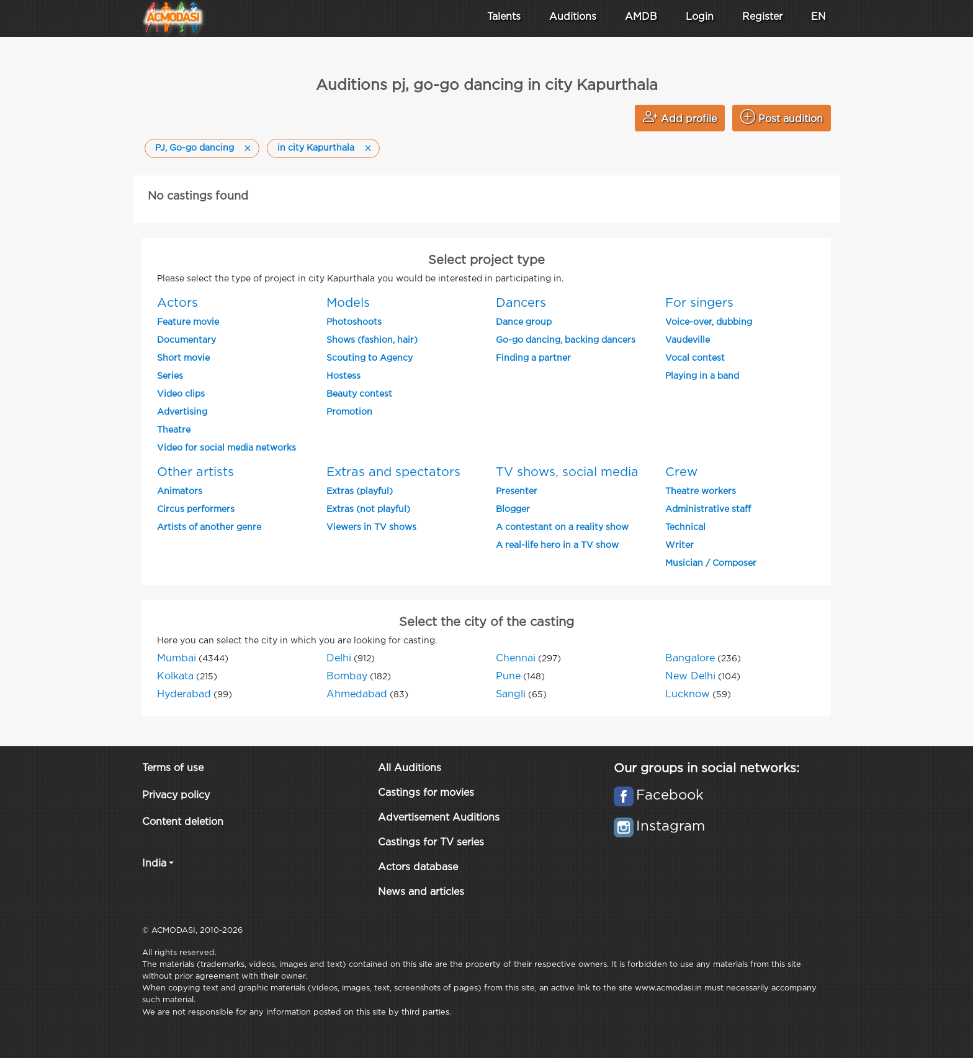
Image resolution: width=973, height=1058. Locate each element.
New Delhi (690, 676)
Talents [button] (504, 17)
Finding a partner (533, 358)
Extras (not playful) (368, 509)
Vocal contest (695, 358)
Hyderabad (184, 694)
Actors (177, 303)
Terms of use (173, 768)
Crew (681, 472)
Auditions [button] (572, 17)
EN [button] (818, 17)
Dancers (521, 303)
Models (348, 303)
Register (762, 17)
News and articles (421, 892)
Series (170, 376)
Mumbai (176, 658)
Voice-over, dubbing (708, 322)
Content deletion (182, 822)
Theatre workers (700, 491)
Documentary (186, 340)
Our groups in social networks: (706, 768)
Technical (685, 527)
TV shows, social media (567, 472)
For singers (699, 303)
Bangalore (690, 658)
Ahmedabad (356, 694)
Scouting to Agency (369, 358)
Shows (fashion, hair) (372, 340)
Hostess (343, 376)
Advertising (182, 412)
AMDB (641, 17)
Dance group (524, 322)
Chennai (516, 658)
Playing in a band (702, 376)
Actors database (418, 867)
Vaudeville (687, 340)
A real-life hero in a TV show (557, 545)
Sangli (511, 694)
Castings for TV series (431, 842)
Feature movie (188, 322)
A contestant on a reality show (562, 527)
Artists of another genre (209, 527)
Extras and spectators (393, 472)
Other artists (195, 472)
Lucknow (687, 694)
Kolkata (175, 676)
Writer (679, 545)
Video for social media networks (226, 448)
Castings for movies (426, 793)
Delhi (338, 658)
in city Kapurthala (315, 148)
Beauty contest (359, 394)
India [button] (154, 863)
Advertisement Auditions (439, 817)
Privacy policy (176, 795)
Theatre (174, 430)
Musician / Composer (710, 563)
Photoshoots (354, 322)
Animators (179, 491)
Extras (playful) (359, 491)
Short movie (183, 358)
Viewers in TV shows (371, 527)
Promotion (349, 412)
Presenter (516, 491)
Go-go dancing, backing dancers (565, 340)
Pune (508, 676)
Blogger (513, 509)
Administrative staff (708, 509)
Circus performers (196, 509)
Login (700, 17)
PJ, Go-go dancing (194, 148)
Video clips (181, 394)
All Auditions (409, 768)
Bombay (346, 676)
